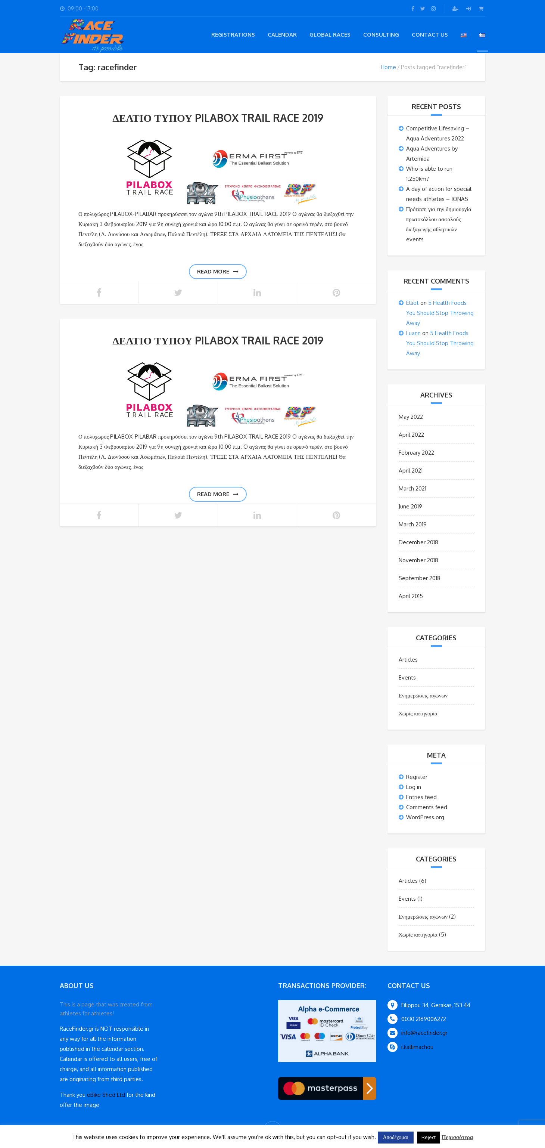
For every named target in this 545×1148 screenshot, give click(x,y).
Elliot (412, 302)
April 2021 (411, 470)
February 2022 (416, 452)
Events (407, 677)
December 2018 (418, 542)
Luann (413, 333)
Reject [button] (428, 1137)
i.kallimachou (417, 1046)
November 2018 (418, 560)
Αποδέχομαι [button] (395, 1137)
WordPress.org (425, 817)
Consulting (381, 34)
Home (388, 67)
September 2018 (419, 578)
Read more (218, 271)
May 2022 (411, 416)
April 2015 (411, 596)
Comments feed (426, 807)
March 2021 (412, 488)
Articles (408, 659)
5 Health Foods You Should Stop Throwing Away (440, 313)
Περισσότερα (457, 1137)
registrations (233, 34)
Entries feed (421, 797)
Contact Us (430, 34)
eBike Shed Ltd (106, 1094)
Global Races (330, 34)
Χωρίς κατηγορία (418, 713)
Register (416, 776)
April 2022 (411, 434)
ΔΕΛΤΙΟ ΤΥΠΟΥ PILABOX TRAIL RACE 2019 (217, 117)
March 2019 (413, 524)
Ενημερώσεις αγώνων (423, 695)
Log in (413, 786)
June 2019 (410, 506)
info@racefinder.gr (424, 1032)
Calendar (282, 34)
